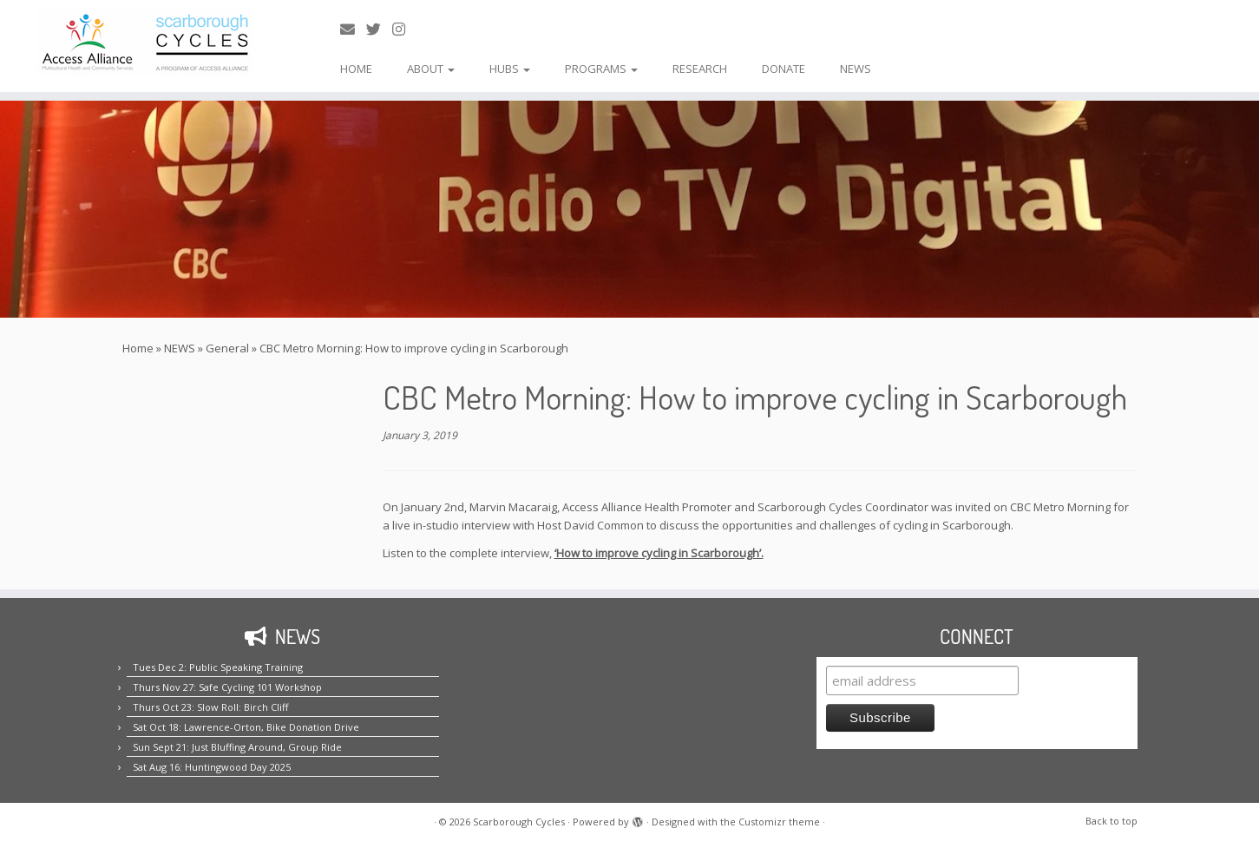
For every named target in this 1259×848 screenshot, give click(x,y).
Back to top (1111, 820)
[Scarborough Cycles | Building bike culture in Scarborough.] (145, 42)
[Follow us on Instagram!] (404, 29)
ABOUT (431, 68)
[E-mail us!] (353, 29)
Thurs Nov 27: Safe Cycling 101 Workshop (227, 687)
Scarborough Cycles (519, 821)
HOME (356, 68)
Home (138, 348)
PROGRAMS (601, 68)
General (227, 348)
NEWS (855, 68)
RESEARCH (699, 68)
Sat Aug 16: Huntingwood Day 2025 (212, 766)
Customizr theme (779, 821)
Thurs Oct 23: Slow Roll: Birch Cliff (210, 706)
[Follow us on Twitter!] (379, 29)
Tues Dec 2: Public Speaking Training (218, 667)
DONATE (783, 68)
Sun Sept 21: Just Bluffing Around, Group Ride (237, 746)
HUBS (509, 68)
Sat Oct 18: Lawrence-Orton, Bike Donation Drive (246, 726)
